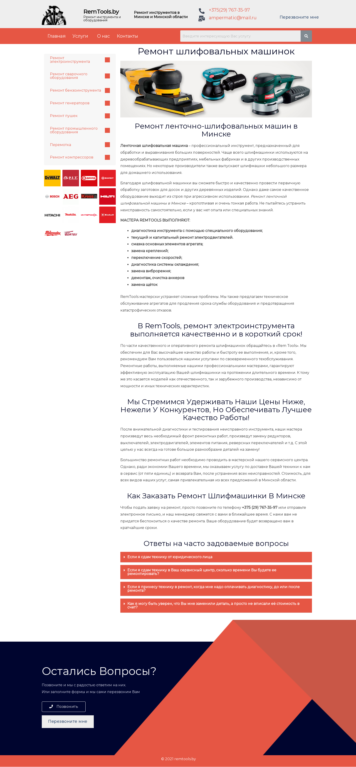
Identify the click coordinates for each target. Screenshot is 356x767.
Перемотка (80, 145)
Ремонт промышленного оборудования (80, 130)
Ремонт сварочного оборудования (80, 76)
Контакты (127, 36)
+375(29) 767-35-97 (229, 10)
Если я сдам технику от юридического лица (169, 557)
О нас (103, 36)
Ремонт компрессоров (80, 157)
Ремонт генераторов (80, 103)
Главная (56, 36)
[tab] (216, 557)
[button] (64, 706)
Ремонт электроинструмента (80, 60)
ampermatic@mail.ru (233, 17)
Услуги (80, 36)
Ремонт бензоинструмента (80, 90)
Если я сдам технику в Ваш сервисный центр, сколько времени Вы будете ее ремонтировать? (201, 572)
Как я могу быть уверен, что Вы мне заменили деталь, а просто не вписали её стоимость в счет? (213, 605)
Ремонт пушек (80, 116)
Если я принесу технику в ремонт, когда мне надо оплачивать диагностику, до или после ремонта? (213, 589)
